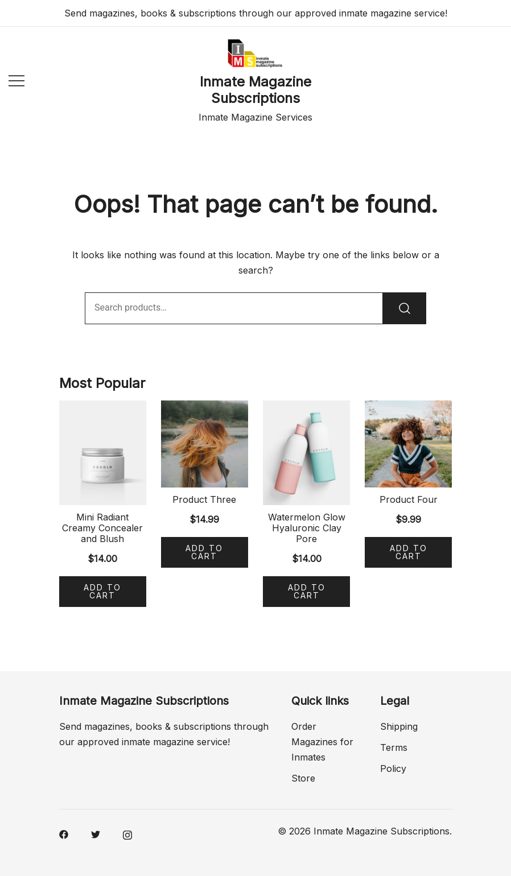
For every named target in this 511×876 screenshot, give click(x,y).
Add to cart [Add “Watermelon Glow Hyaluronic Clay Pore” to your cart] (306, 591)
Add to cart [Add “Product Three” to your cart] (204, 552)
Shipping (399, 726)
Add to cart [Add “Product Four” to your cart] (408, 552)
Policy (393, 768)
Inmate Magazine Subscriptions (255, 89)
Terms (393, 747)
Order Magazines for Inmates (322, 742)
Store (303, 778)
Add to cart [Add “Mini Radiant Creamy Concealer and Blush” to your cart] (102, 591)
